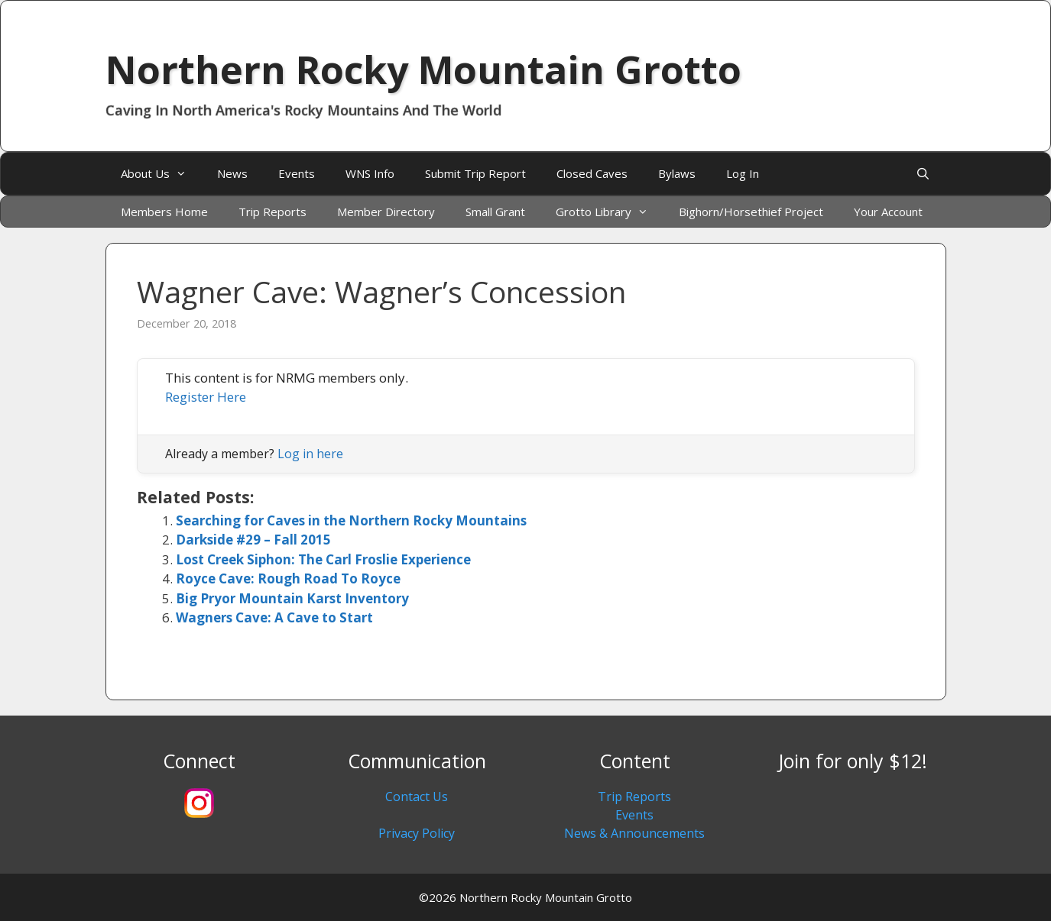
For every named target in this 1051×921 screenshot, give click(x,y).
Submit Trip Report (475, 173)
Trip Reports (272, 211)
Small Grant (495, 211)
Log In (742, 173)
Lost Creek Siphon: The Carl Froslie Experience (323, 559)
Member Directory (386, 211)
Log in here (310, 453)
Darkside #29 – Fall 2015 (253, 539)
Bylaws (677, 173)
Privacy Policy (416, 833)
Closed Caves (592, 173)
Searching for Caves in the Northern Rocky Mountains (351, 520)
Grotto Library (609, 211)
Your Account (888, 211)
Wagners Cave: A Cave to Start (274, 617)
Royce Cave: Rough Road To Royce (288, 578)
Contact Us (416, 796)
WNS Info (369, 173)
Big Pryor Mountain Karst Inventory (292, 598)
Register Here (205, 397)
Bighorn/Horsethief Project (751, 211)
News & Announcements (634, 833)
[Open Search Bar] (923, 174)
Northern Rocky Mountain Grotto (423, 69)
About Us (161, 174)
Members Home (164, 211)
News (232, 173)
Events (296, 173)
